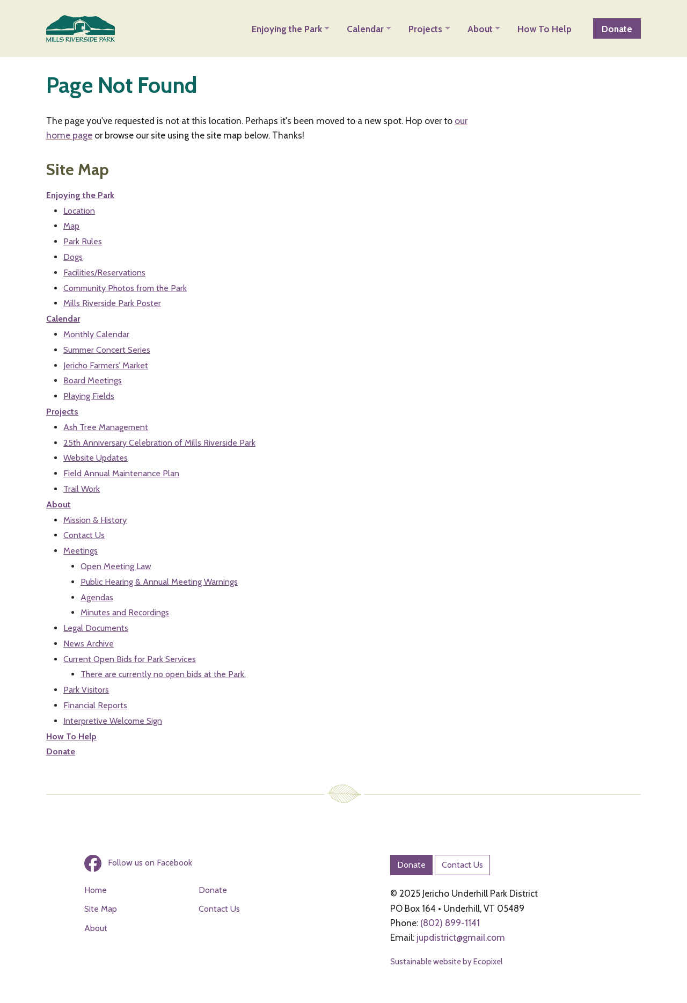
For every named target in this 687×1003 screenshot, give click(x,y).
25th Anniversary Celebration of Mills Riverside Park (159, 443)
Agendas (97, 597)
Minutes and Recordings (125, 612)
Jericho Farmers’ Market (105, 365)
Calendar (63, 319)
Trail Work (81, 489)
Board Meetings (92, 380)
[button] (290, 28)
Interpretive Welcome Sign (112, 721)
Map (71, 226)
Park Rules (82, 241)
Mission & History (95, 520)
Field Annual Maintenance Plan (121, 473)
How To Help (71, 736)
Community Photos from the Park (125, 288)
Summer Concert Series (106, 350)
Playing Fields (88, 396)
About (58, 504)
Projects (62, 411)
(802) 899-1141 (450, 922)
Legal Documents (95, 628)
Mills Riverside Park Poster (112, 303)
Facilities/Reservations (104, 272)
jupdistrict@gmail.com (460, 937)
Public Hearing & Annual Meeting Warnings (159, 582)
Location (79, 211)
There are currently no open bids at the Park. (163, 674)
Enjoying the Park (80, 195)
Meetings (80, 551)
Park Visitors (86, 690)
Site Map (100, 909)
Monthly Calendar (96, 334)
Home (95, 890)
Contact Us (84, 535)
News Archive (88, 643)
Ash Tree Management (105, 427)
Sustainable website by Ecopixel (446, 961)
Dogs (73, 257)
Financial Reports (95, 705)
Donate (60, 751)
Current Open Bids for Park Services (129, 659)
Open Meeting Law (116, 566)
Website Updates (95, 458)
